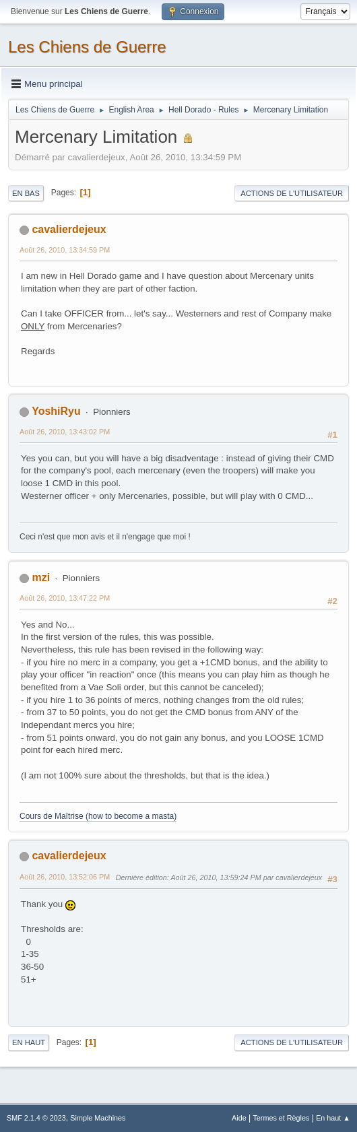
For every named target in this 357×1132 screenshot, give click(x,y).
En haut (28, 1042)
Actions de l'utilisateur (291, 193)
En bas (26, 193)
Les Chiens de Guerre (87, 47)
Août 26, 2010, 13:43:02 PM (65, 432)
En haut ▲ (333, 1118)
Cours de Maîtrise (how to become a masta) (98, 816)
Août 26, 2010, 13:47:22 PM (65, 598)
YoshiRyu (56, 411)
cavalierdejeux (69, 229)
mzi (41, 577)
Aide (239, 1118)
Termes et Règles (281, 1118)
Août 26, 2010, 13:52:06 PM (65, 877)
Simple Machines (97, 1118)
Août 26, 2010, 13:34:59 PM (65, 250)
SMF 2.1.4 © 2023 (36, 1118)
